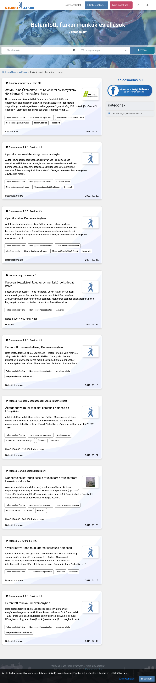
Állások (23, 72)
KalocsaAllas (9, 72)
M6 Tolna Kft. (34, 83)
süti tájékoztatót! (119, 673)
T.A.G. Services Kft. (33, 147)
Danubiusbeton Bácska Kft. (32, 471)
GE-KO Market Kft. (27, 541)
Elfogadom (146, 678)
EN (138, 5)
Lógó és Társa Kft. (27, 275)
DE (147, 5)
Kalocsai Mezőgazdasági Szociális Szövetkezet (42, 401)
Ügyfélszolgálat (73, 5)
